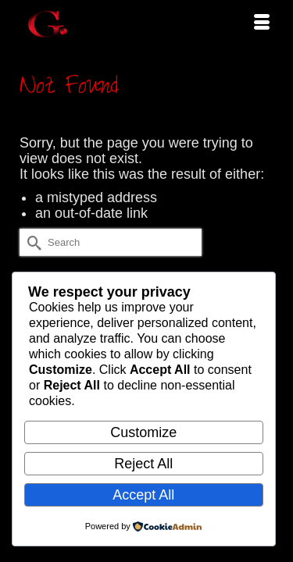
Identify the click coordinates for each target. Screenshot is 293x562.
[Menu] (261, 23)
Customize (143, 432)
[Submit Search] (31, 242)
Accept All (143, 495)
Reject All (143, 463)
